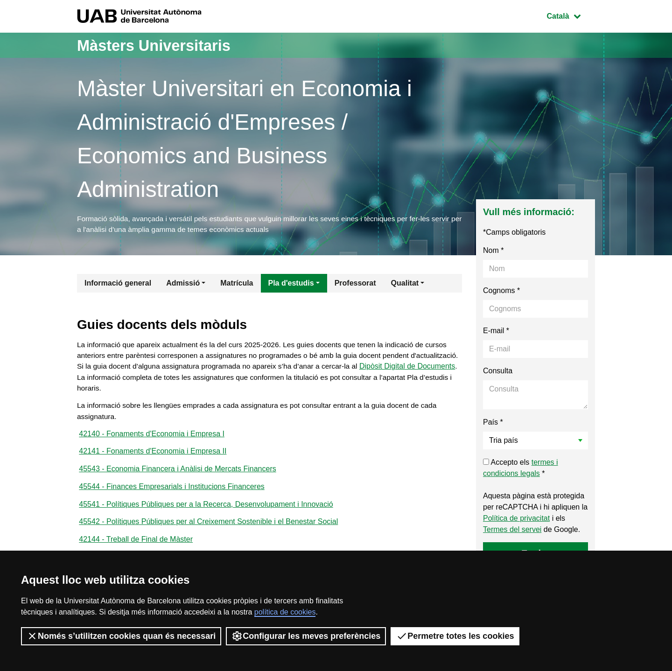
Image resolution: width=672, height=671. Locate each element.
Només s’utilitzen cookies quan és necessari (121, 636)
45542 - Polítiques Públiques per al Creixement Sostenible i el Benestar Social (208, 530)
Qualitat (405, 284)
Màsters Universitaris (162, 45)
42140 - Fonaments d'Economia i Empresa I (151, 439)
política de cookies (285, 612)
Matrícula (236, 284)
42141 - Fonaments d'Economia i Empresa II (152, 457)
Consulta (497, 372)
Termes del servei (512, 531)
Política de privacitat (516, 520)
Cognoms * (501, 292)
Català (570, 15)
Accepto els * (520, 469)
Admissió (183, 284)
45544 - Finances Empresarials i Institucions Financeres (172, 493)
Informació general (117, 284)
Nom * (493, 252)
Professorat (355, 284)
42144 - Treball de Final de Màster (136, 548)
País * (493, 423)
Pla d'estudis (291, 284)
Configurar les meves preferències (305, 636)
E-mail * (496, 332)
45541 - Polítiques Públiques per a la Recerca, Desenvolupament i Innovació (206, 512)
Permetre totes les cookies (455, 636)
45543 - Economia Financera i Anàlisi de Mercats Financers (177, 475)
